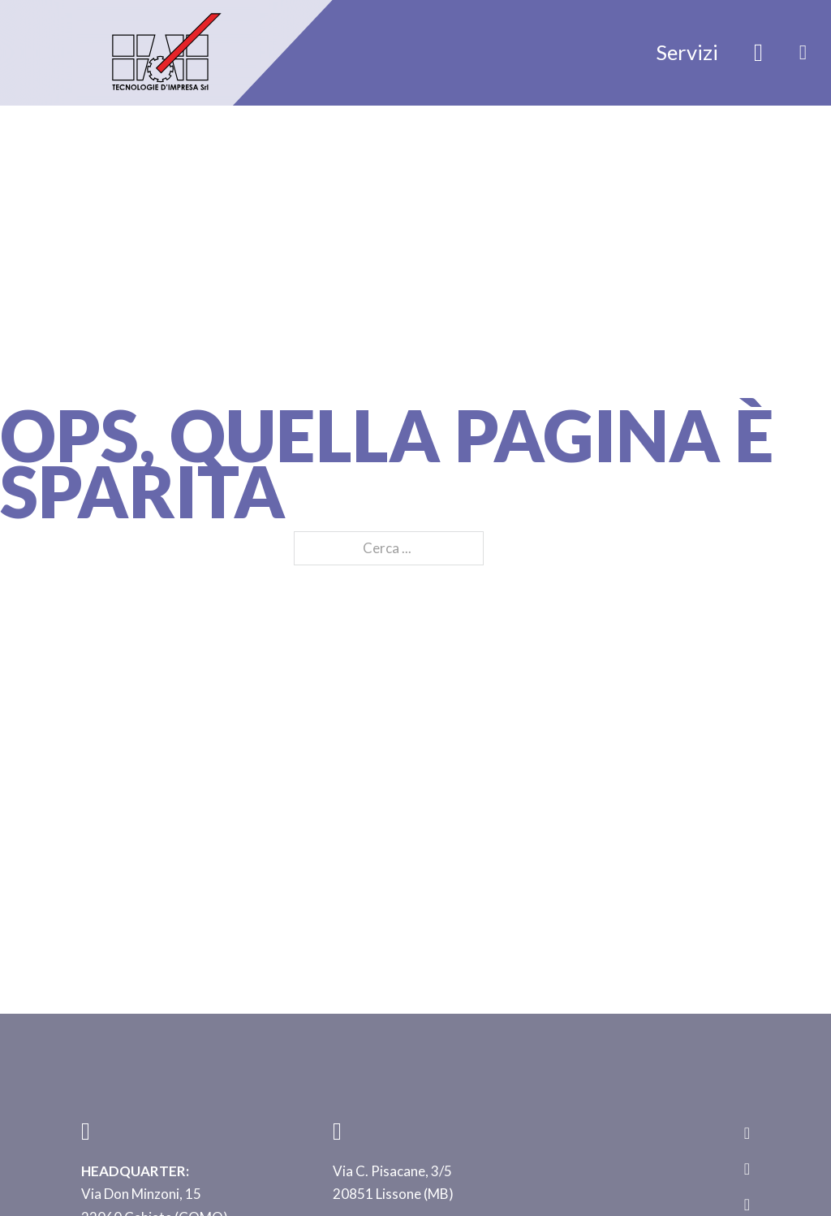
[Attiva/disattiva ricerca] (758, 53)
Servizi (687, 52)
